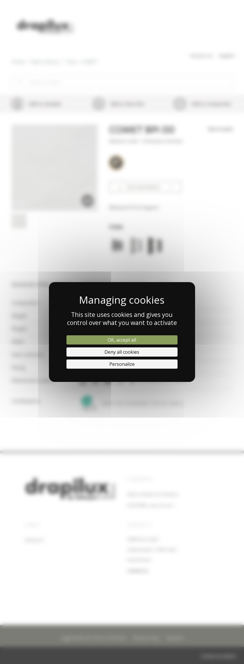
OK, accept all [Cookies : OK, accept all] (122, 340)
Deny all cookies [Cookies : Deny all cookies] (121, 352)
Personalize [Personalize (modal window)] (122, 364)
